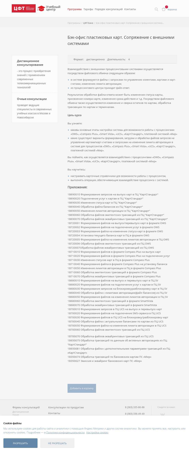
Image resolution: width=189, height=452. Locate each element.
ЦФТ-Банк (88, 22)
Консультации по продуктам (66, 407)
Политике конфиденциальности (65, 432)
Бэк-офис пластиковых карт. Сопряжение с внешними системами (130, 22)
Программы (75, 9)
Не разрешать (57, 443)
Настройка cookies (97, 432)
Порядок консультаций (109, 9)
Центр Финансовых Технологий (24, 8)
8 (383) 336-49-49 (134, 413)
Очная (15, 414)
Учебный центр (49, 9)
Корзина (172, 9)
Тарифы (88, 9)
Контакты (130, 9)
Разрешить (20, 443)
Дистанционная (20, 411)
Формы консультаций (26, 407)
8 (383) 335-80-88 (134, 407)
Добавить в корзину (81, 388)
